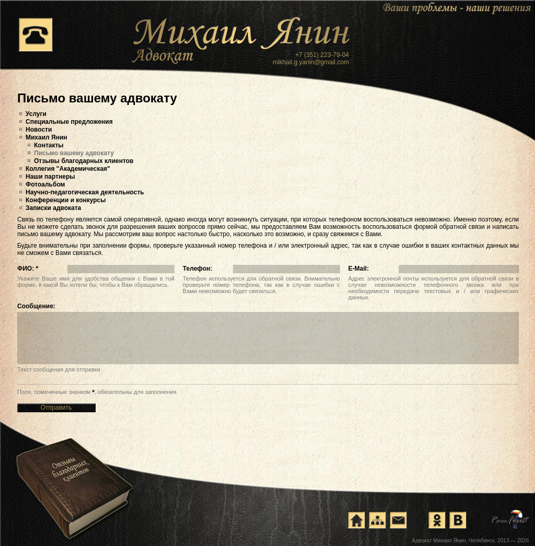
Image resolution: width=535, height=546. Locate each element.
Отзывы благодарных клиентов (83, 161)
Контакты (49, 145)
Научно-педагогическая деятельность (85, 192)
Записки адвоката (53, 208)
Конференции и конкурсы (66, 200)
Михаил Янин (46, 137)
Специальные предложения (69, 121)
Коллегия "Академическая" (68, 168)
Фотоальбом (45, 184)
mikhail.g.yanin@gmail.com (311, 62)
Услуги (36, 114)
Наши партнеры (50, 176)
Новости (39, 129)
